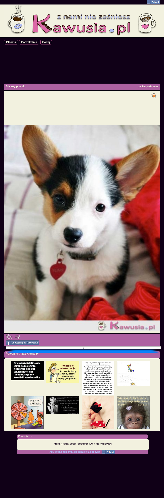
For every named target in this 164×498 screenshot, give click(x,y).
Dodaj (46, 42)
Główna (11, 42)
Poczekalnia (29, 42)
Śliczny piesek (15, 86)
